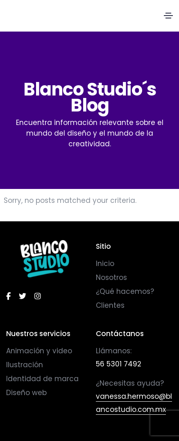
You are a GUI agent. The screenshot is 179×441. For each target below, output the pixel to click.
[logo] (45, 258)
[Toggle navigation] (168, 15)
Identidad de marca (42, 379)
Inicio (105, 263)
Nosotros (111, 277)
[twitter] (22, 296)
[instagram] (37, 296)
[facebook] (8, 296)
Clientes (110, 305)
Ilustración (24, 365)
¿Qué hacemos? (125, 291)
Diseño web (26, 393)
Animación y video (39, 351)
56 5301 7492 (118, 364)
